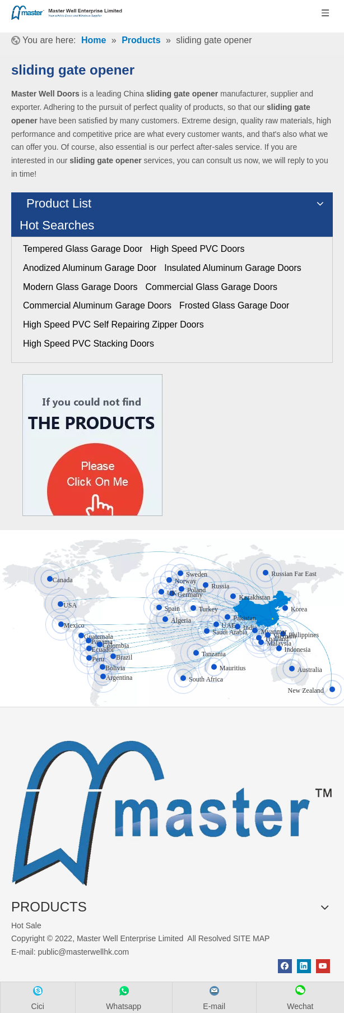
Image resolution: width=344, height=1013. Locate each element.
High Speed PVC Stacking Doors (88, 343)
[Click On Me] (92, 445)
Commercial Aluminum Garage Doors (97, 305)
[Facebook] (285, 966)
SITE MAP (251, 938)
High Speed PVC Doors (197, 249)
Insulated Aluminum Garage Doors (232, 268)
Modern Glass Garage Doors (80, 287)
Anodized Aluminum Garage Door (89, 268)
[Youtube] (323, 966)
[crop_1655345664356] (172, 808)
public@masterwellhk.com (83, 951)
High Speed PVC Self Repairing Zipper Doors (113, 324)
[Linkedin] (304, 966)
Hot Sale (26, 925)
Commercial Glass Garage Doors (211, 287)
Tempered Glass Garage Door (82, 249)
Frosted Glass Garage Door (234, 305)
